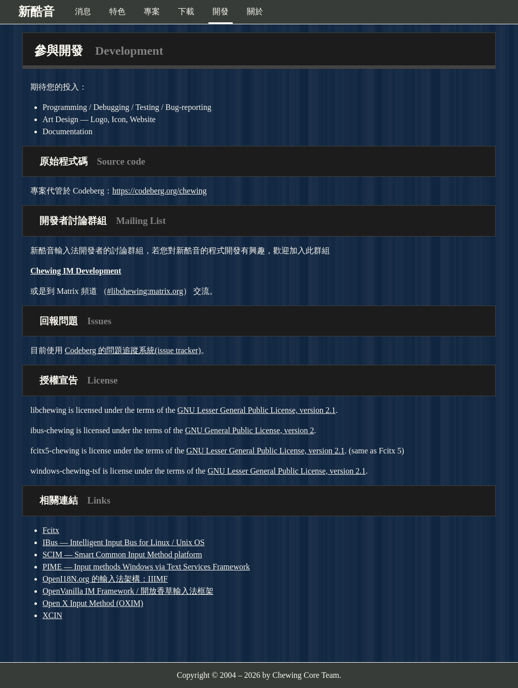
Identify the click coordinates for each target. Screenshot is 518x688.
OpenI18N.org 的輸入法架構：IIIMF (105, 579)
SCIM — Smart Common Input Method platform (122, 554)
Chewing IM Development (75, 270)
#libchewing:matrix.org (145, 291)
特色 (117, 11)
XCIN (52, 615)
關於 (255, 11)
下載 (186, 11)
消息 (83, 11)
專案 (152, 11)
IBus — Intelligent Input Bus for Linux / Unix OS (123, 542)
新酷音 (36, 11)
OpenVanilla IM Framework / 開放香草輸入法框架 (127, 591)
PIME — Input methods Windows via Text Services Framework (146, 566)
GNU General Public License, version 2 (249, 430)
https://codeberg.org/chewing (159, 190)
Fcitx (50, 530)
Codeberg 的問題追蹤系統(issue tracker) (133, 350)
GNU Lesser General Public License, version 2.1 (257, 410)
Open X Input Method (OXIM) (92, 603)
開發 (220, 11)
